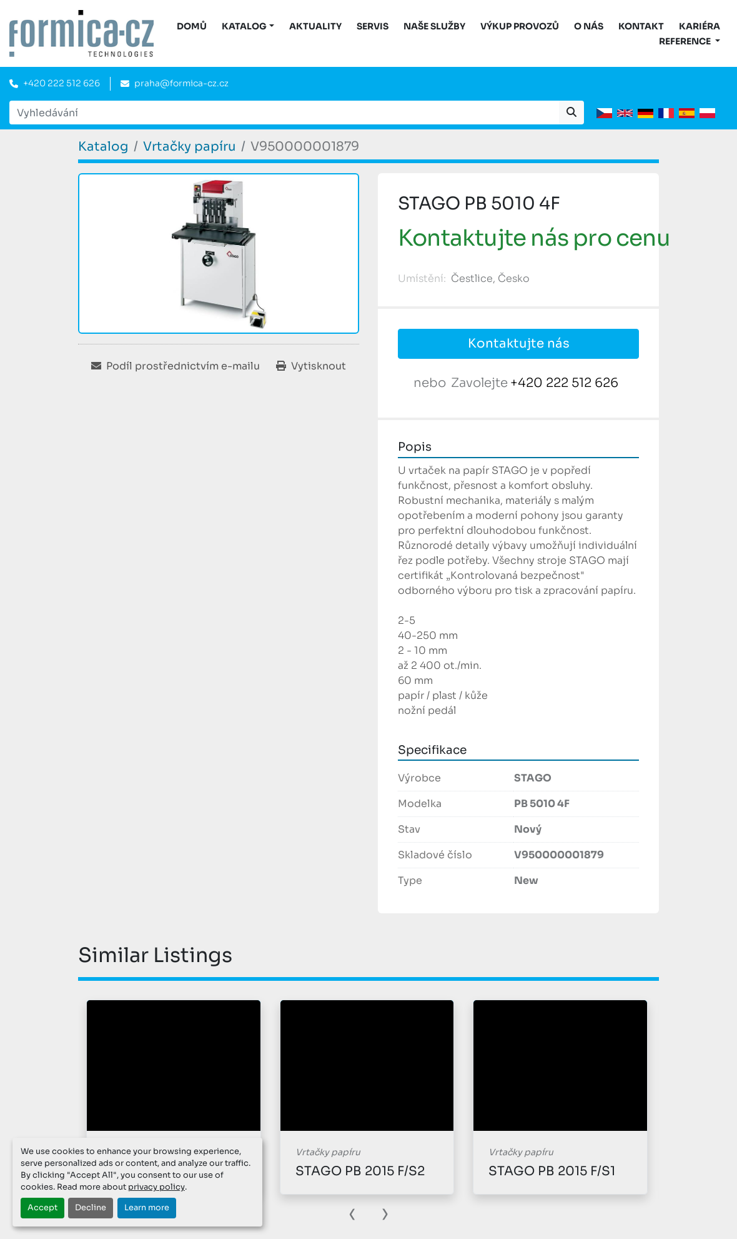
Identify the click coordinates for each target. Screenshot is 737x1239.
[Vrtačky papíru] (189, 146)
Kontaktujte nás (519, 343)
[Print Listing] (311, 366)
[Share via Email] (175, 366)
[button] (248, 26)
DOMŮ (192, 26)
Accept (42, 1208)
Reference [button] (686, 41)
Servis (372, 26)
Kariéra (699, 26)
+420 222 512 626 (61, 83)
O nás (588, 26)
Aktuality (315, 26)
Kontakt (641, 26)
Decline (90, 1208)
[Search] (284, 112)
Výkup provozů (519, 26)
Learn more (146, 1208)
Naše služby (434, 26)
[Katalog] (103, 146)
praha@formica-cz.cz (181, 83)
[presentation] (352, 1212)
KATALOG (244, 26)
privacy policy (156, 1187)
